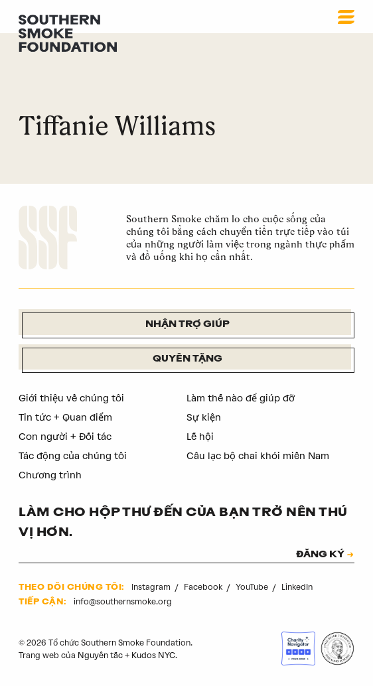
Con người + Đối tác (65, 437)
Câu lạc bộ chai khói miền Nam (257, 456)
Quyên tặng (187, 359)
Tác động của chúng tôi (73, 456)
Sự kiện (203, 417)
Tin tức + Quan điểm (65, 417)
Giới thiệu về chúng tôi (71, 398)
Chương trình (50, 475)
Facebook (204, 587)
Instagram (152, 587)
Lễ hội (200, 437)
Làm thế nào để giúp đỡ (240, 398)
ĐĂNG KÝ (320, 555)
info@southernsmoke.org (123, 601)
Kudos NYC (153, 655)
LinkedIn (297, 587)
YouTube (253, 587)
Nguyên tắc (100, 655)
